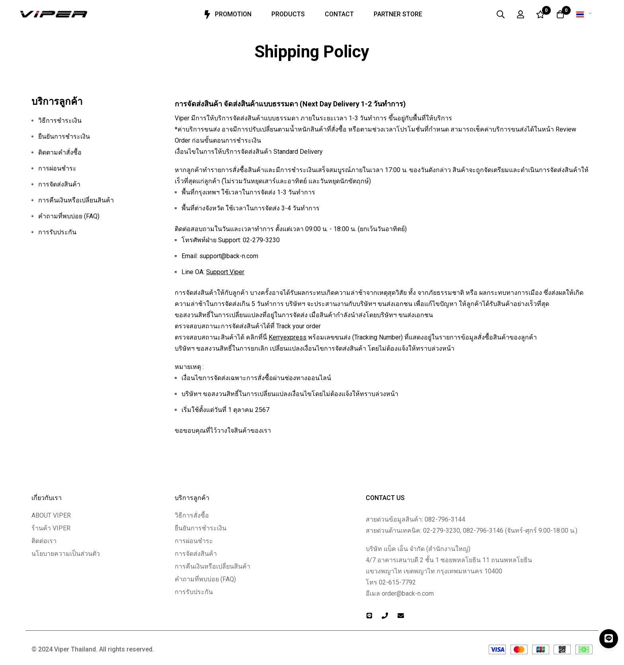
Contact (339, 14)
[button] (585, 14)
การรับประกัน (57, 232)
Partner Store (398, 14)
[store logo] (54, 14)
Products (288, 14)
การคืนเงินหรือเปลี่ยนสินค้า (76, 200)
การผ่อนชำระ (57, 168)
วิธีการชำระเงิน (60, 120)
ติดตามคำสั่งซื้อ (60, 152)
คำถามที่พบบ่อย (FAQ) (68, 216)
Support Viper (225, 272)
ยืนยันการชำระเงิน (64, 136)
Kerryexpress (287, 337)
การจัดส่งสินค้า (59, 184)
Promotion (227, 14)
